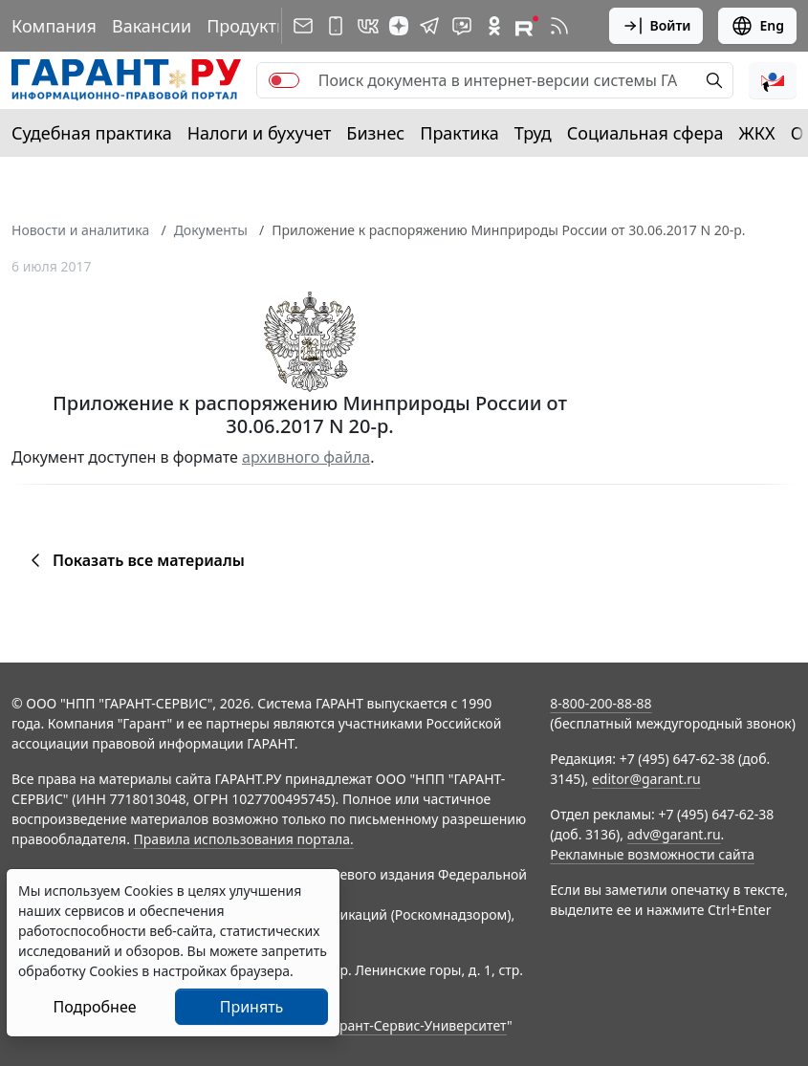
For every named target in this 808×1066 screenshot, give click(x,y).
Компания (54, 25)
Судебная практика (91, 132)
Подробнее (94, 1006)
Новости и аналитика (80, 230)
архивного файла (306, 457)
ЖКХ (757, 132)
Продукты (248, 25)
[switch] (284, 80)
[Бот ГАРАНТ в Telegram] (461, 25)
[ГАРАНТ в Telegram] (429, 25)
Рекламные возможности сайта (652, 854)
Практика (459, 132)
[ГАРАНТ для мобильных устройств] (335, 25)
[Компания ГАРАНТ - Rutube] (526, 25)
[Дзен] (398, 25)
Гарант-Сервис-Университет (416, 1025)
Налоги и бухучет (259, 132)
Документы (211, 230)
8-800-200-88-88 (600, 703)
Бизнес (375, 132)
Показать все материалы (134, 560)
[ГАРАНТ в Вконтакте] (368, 25)
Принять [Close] (252, 1006)
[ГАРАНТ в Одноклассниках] (494, 25)
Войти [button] (656, 25)
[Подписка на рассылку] (303, 25)
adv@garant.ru (674, 834)
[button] (773, 80)
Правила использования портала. (244, 839)
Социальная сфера (645, 132)
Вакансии (151, 25)
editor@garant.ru (646, 779)
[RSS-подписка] (559, 25)
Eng (757, 25)
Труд (533, 132)
